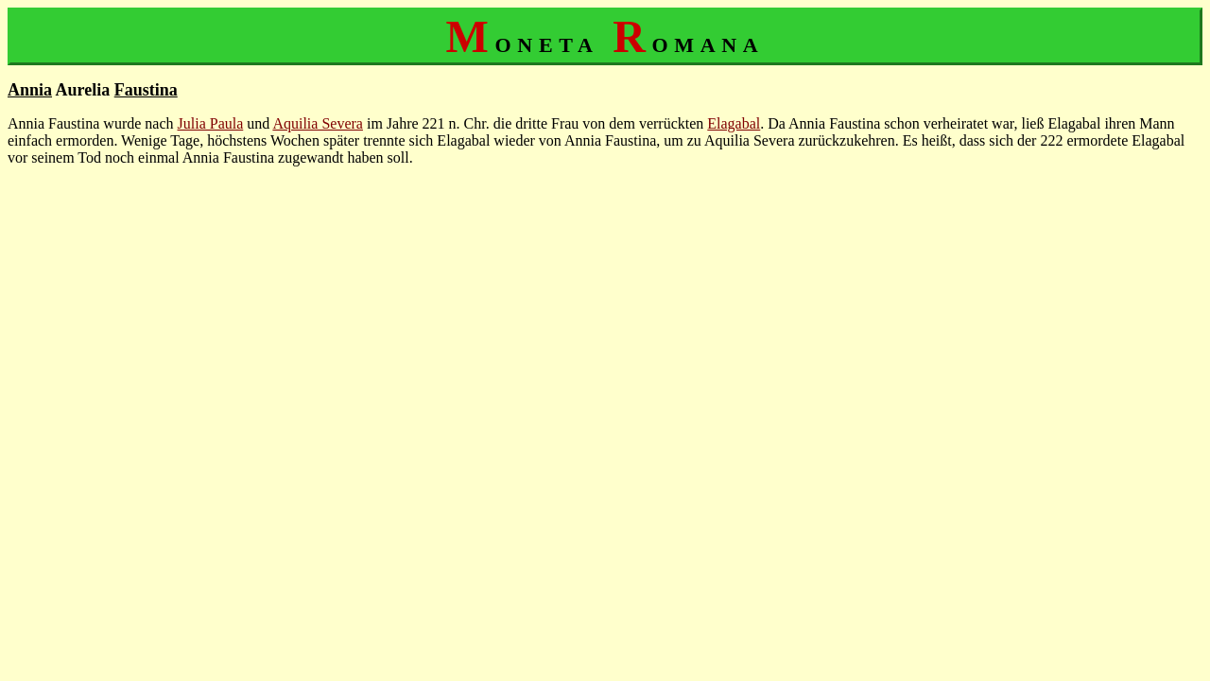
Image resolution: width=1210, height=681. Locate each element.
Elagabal (733, 123)
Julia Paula (211, 123)
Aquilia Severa (317, 123)
